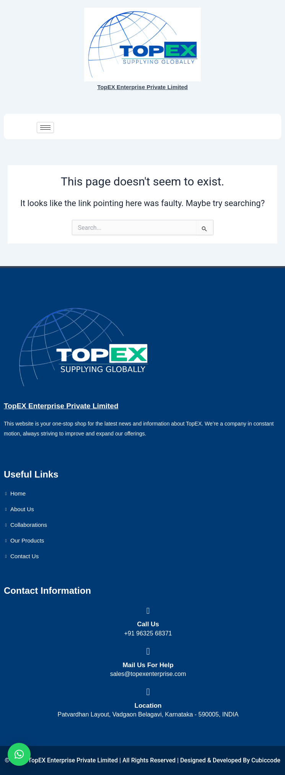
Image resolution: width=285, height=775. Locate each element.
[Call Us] (148, 610)
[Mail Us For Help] (148, 651)
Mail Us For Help (147, 665)
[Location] (148, 692)
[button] (19, 754)
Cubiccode (265, 760)
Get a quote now (243, 126)
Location (148, 705)
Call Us (148, 624)
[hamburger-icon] (45, 127)
